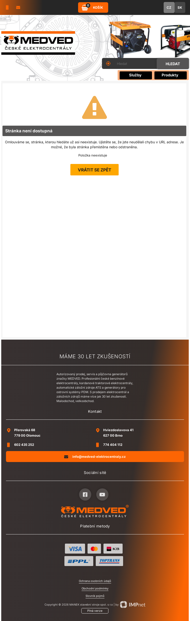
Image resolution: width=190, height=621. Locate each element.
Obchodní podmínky (95, 588)
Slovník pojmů (95, 596)
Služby (135, 75)
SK (180, 7)
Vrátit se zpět (94, 169)
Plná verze (94, 611)
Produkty (170, 75)
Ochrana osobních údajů (95, 581)
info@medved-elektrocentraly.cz (95, 456)
